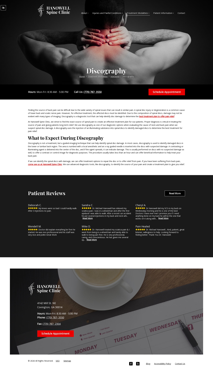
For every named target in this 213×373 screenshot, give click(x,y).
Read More (175, 193)
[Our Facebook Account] (130, 364)
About (84, 13)
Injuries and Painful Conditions (107, 13)
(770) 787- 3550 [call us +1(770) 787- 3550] (93, 92)
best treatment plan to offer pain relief (156, 116)
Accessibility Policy (162, 363)
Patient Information (163, 13)
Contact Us (180, 363)
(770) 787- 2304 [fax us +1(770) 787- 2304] (52, 323)
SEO (58, 360)
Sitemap (67, 360)
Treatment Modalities (138, 13)
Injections (115, 76)
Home (82, 76)
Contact (181, 13)
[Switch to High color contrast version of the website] (3, 7)
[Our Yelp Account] (137, 364)
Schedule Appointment (167, 92)
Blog (148, 363)
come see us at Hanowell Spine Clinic (45, 164)
